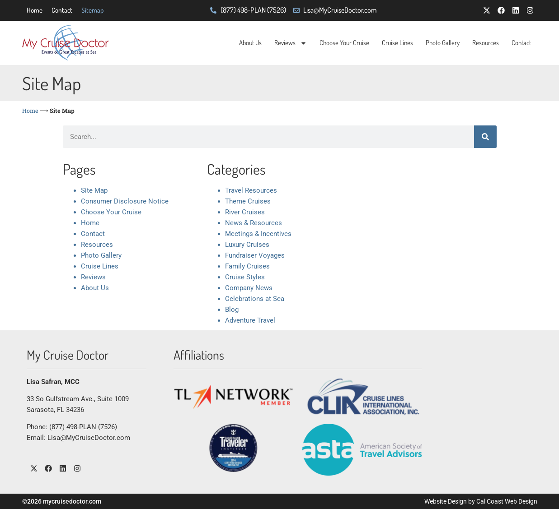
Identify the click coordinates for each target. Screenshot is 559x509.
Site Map (94, 190)
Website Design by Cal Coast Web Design (480, 501)
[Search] (485, 136)
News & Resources (253, 223)
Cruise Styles (245, 277)
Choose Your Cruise (344, 42)
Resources (485, 42)
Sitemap (92, 10)
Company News (248, 288)
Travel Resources (251, 190)
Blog (232, 309)
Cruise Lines (397, 42)
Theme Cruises (248, 201)
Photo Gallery (443, 42)
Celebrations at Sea (254, 299)
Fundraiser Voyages (255, 255)
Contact (62, 10)
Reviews (290, 43)
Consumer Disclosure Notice (125, 201)
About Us (250, 42)
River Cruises (245, 212)
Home (34, 10)
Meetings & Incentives (258, 234)
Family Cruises (247, 266)
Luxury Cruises (247, 245)
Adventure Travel (250, 320)
